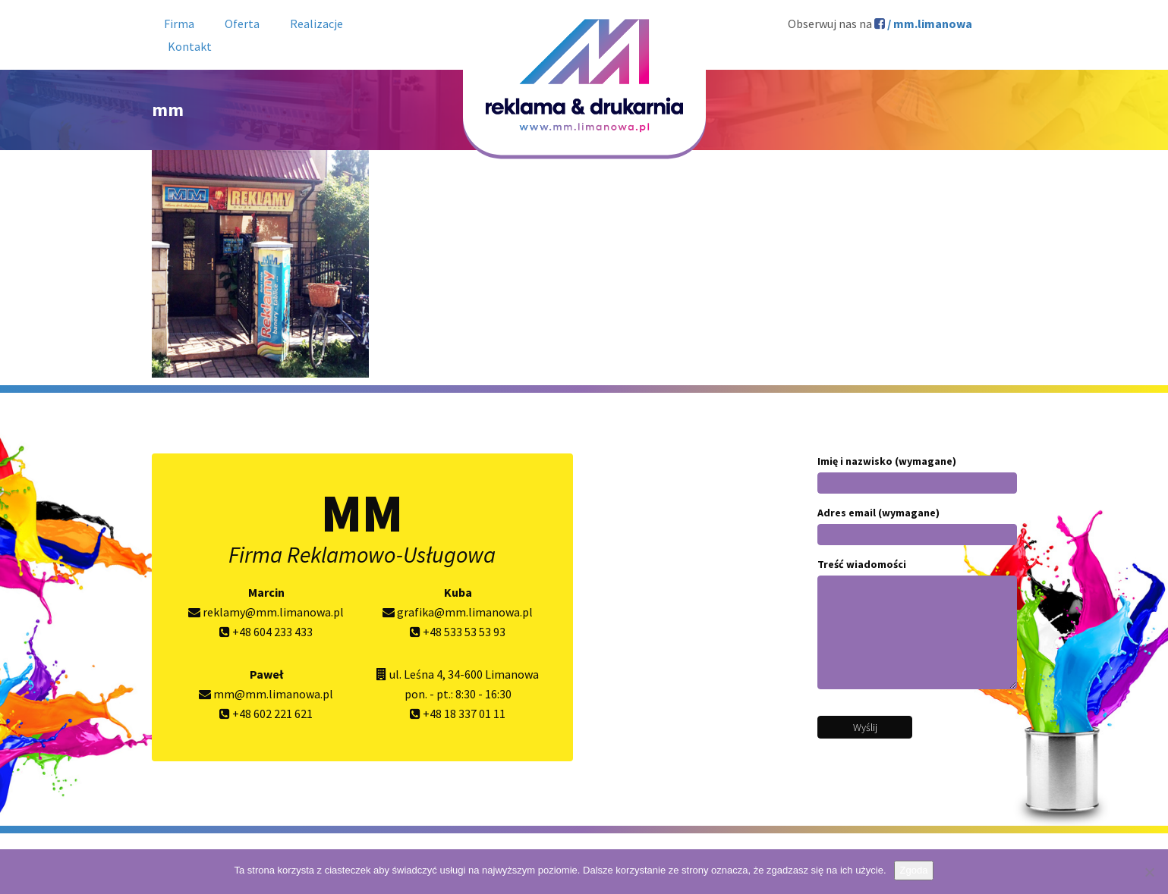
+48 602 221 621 (266, 713)
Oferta (242, 23)
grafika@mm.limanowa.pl (458, 612)
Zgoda (914, 870)
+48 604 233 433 (266, 631)
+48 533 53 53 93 (457, 631)
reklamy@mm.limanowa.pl (266, 612)
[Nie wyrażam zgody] (1149, 872)
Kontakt (190, 46)
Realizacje (316, 23)
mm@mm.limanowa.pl (266, 693)
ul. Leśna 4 (415, 674)
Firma (179, 23)
